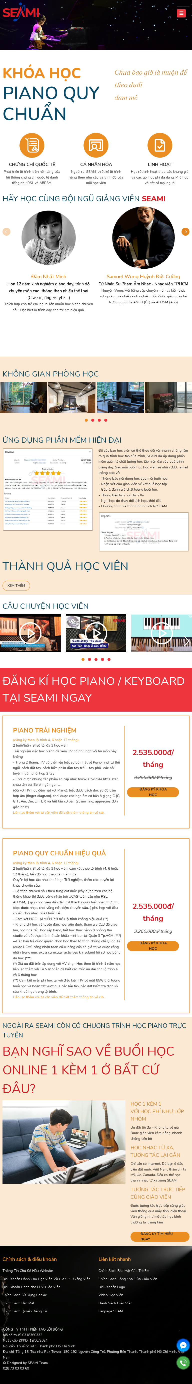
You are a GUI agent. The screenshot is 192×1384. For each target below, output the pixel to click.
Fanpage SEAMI (111, 1311)
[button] (186, 231)
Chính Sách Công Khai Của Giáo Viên (127, 1279)
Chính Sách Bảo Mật (18, 1303)
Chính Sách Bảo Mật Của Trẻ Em (123, 1270)
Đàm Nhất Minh (48, 276)
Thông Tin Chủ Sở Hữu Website (27, 1270)
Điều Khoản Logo (111, 1287)
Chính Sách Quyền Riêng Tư (24, 1311)
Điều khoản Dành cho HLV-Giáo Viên (31, 1287)
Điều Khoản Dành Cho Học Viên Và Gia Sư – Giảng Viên (46, 1279)
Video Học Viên (110, 1295)
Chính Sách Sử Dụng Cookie (24, 1295)
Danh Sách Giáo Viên (115, 1303)
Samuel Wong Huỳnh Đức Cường (143, 276)
